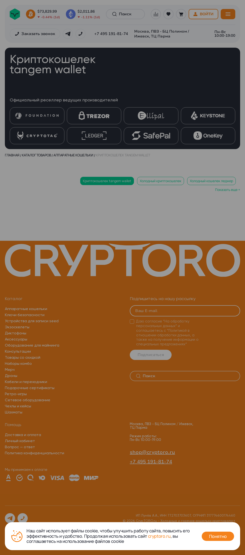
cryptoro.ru (159, 536)
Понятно (218, 536)
